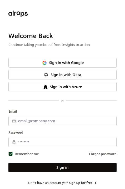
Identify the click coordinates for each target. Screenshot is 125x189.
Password (15, 132)
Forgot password (103, 153)
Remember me (27, 153)
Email (12, 111)
